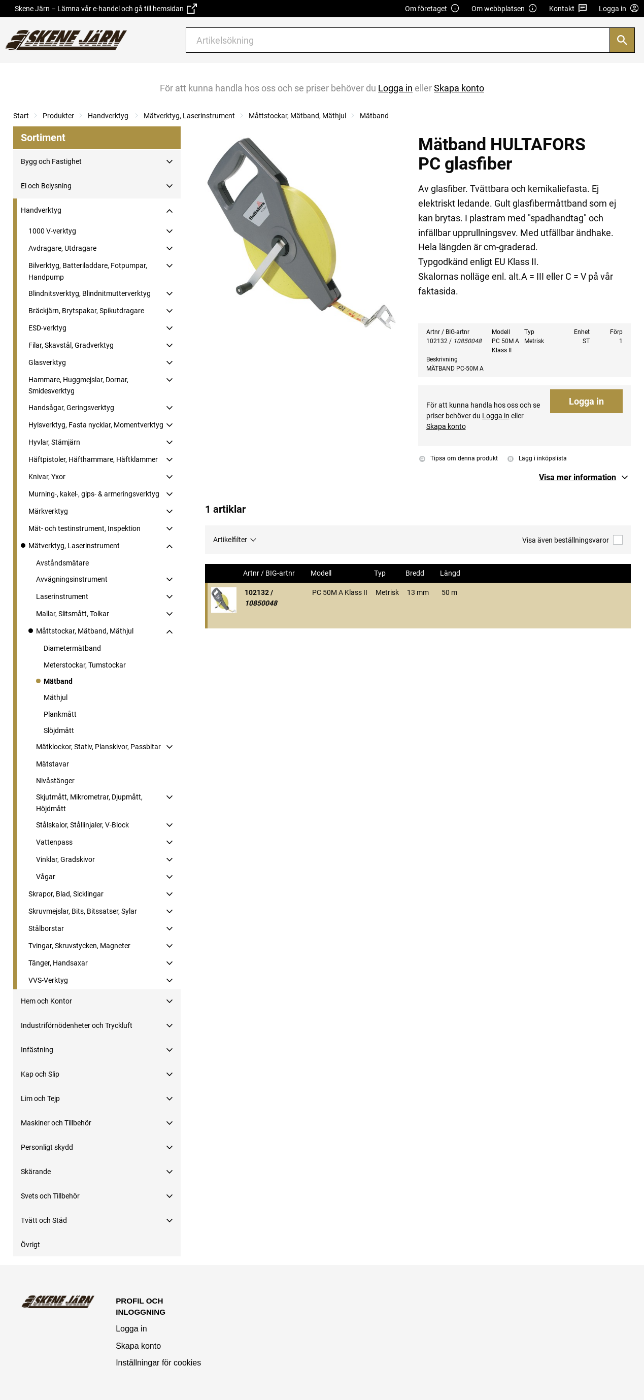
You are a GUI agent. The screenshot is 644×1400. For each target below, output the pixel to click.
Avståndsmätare (62, 563)
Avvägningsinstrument (72, 579)
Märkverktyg (48, 511)
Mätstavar (52, 764)
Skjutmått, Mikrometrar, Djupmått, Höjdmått (89, 802)
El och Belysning (46, 186)
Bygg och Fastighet (51, 161)
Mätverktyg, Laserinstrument (189, 116)
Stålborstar (46, 928)
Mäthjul (55, 697)
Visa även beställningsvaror (572, 540)
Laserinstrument (62, 596)
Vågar (45, 877)
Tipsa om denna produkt (458, 458)
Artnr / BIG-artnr (269, 573)
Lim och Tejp (40, 1098)
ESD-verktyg (47, 328)
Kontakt (568, 9)
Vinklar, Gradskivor (65, 859)
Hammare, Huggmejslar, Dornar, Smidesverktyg (78, 385)
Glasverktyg (47, 362)
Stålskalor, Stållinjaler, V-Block (82, 825)
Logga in (586, 401)
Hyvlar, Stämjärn (54, 442)
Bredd (415, 573)
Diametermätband (72, 648)
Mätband (374, 116)
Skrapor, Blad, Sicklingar (66, 894)
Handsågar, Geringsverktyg (71, 408)
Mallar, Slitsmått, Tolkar (72, 614)
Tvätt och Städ (44, 1220)
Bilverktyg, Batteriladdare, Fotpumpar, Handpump (87, 271)
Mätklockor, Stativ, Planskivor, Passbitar (98, 747)
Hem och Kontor (46, 1001)
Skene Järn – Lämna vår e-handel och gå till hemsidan (106, 9)
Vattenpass (54, 842)
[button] (585, 478)
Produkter (58, 116)
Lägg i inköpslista (537, 458)
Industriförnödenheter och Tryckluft (76, 1025)
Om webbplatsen (504, 9)
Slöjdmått (59, 730)
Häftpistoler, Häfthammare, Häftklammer (93, 459)
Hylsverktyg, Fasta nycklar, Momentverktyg (95, 425)
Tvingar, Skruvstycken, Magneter (79, 946)
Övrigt (30, 1245)
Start (21, 116)
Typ (380, 573)
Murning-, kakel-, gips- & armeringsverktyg (93, 494)
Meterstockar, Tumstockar (85, 665)
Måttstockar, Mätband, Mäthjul (297, 116)
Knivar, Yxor (46, 477)
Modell (322, 573)
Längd (451, 573)
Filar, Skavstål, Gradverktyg (71, 345)
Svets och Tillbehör (50, 1196)
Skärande (36, 1172)
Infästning (37, 1050)
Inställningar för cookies (158, 1362)
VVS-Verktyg (48, 980)
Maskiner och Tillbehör (56, 1123)
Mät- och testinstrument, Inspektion (84, 528)
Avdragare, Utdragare (62, 248)
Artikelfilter (230, 539)
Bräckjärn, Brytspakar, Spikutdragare (86, 311)
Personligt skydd (47, 1147)
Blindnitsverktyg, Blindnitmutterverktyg (89, 293)
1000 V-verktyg (52, 231)
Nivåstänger (55, 781)
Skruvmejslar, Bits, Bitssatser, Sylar (82, 911)
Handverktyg (109, 116)
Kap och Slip (40, 1074)
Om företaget (432, 9)
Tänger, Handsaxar (58, 963)
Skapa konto (138, 1346)
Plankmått (60, 714)
